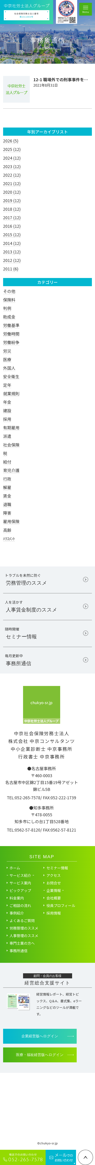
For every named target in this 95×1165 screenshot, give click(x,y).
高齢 (7, 530)
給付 (7, 462)
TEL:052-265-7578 (23, 797)
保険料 (9, 300)
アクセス (53, 875)
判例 (7, 308)
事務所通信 (18, 950)
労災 (7, 351)
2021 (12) (12, 183)
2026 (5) (10, 141)
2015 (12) (12, 234)
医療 (7, 359)
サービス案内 (20, 882)
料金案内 (16, 897)
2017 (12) (12, 217)
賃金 (7, 496)
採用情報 (53, 912)
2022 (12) (12, 175)
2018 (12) (12, 209)
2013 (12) (12, 252)
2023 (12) (12, 166)
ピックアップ (20, 890)
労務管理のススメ (23, 928)
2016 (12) (12, 226)
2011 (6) (10, 269)
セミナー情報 (57, 867)
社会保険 (11, 445)
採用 (7, 419)
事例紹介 (16, 912)
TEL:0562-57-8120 (23, 830)
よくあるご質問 (22, 920)
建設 (7, 410)
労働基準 (11, 325)
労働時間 (11, 334)
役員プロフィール (60, 905)
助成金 (9, 317)
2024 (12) (12, 158)
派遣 (7, 436)
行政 (7, 479)
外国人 (9, 368)
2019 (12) (12, 200)
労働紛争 (11, 342)
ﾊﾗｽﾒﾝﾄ (9, 538)
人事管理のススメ (23, 935)
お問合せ (53, 882)
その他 (9, 291)
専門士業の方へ (22, 943)
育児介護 (11, 470)
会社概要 (53, 897)
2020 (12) (12, 192)
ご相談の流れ (20, 905)
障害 (7, 513)
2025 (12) (12, 149)
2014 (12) (12, 243)
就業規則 (11, 393)
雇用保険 (11, 521)
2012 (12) (12, 260)
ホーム (14, 867)
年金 (7, 402)
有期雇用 (11, 427)
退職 (7, 504)
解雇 (7, 487)
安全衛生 (11, 376)
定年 (7, 385)
